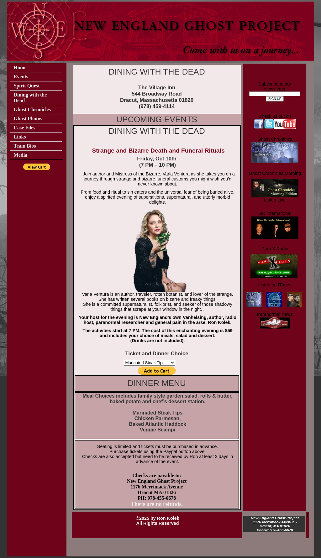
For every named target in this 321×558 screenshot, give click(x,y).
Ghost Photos (28, 118)
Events (21, 76)
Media (21, 155)
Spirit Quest (27, 85)
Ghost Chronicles (32, 109)
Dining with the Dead (30, 97)
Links (20, 136)
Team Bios (25, 146)
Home (20, 67)
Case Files (24, 127)
